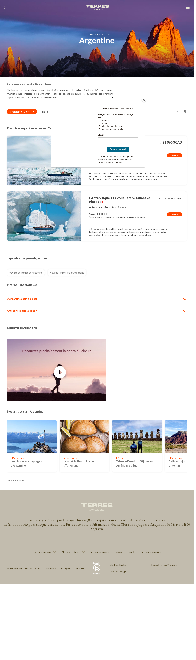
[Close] (144, 99)
